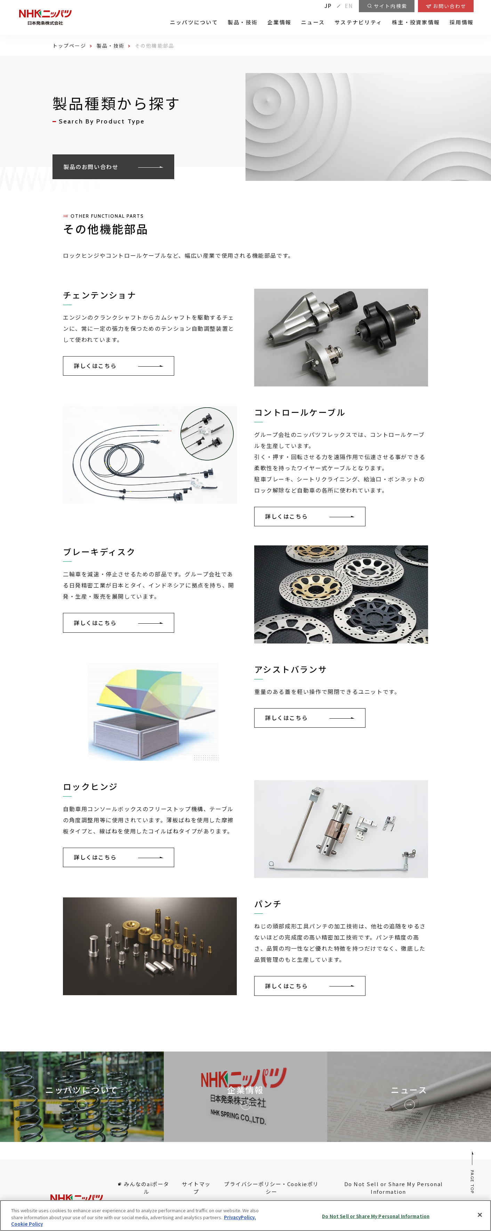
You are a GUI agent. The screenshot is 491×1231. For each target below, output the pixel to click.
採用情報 (462, 22)
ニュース (313, 22)
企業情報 (279, 22)
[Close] (480, 1214)
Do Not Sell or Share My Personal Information (393, 1188)
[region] (245, 1215)
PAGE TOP (472, 1172)
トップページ (69, 45)
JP (328, 5)
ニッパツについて (194, 22)
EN (349, 5)
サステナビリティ (358, 22)
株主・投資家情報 (416, 22)
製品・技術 (243, 22)
